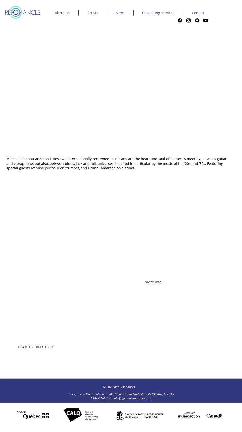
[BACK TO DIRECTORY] (36, 346)
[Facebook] (180, 20)
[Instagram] (188, 20)
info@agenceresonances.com (132, 398)
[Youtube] (206, 20)
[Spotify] (197, 20)
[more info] (153, 282)
